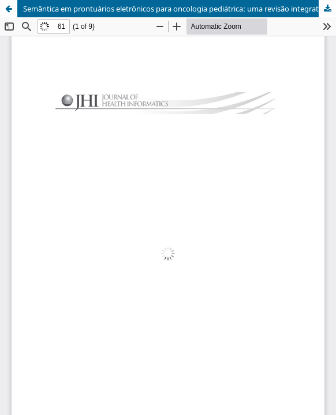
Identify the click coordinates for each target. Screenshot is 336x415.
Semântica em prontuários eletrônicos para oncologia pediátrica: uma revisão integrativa (175, 8)
